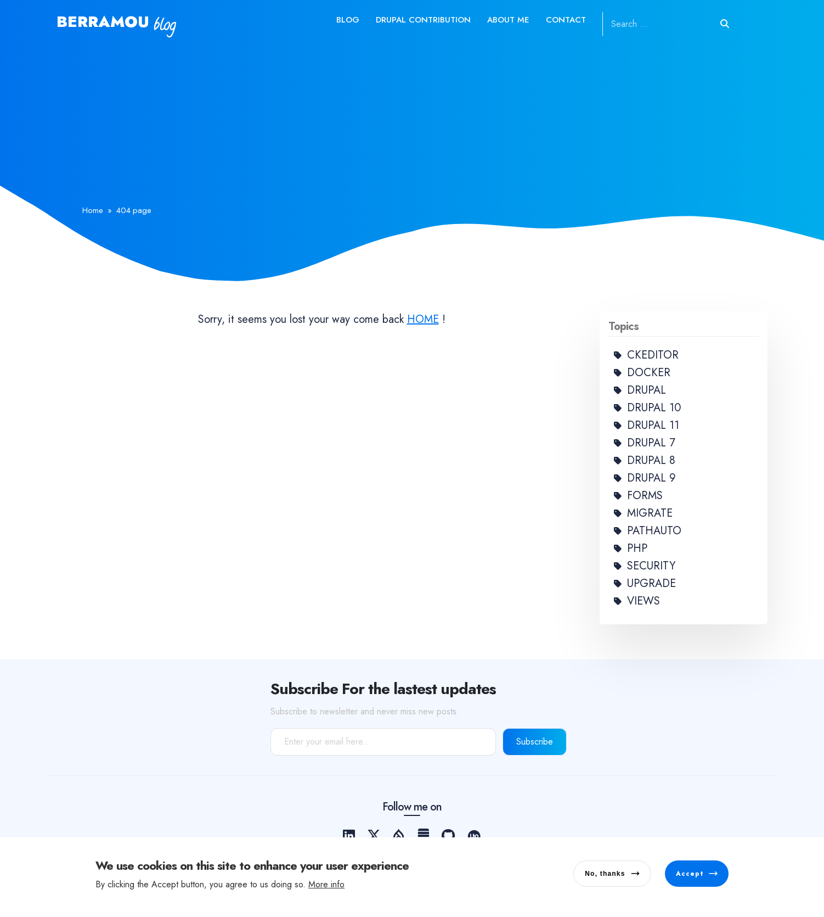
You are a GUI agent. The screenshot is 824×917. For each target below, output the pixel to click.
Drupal (646, 390)
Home (92, 210)
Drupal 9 (651, 478)
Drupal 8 (651, 460)
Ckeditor (653, 355)
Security (651, 566)
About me (508, 20)
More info (326, 886)
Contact (566, 20)
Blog (347, 20)
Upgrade (651, 583)
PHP (637, 548)
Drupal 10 (654, 408)
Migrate (650, 513)
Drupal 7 (651, 443)
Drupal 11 (653, 425)
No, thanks (605, 875)
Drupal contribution (423, 20)
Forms (645, 496)
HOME (423, 319)
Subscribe (534, 741)
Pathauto (654, 531)
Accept (689, 875)
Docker (648, 373)
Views (643, 601)
